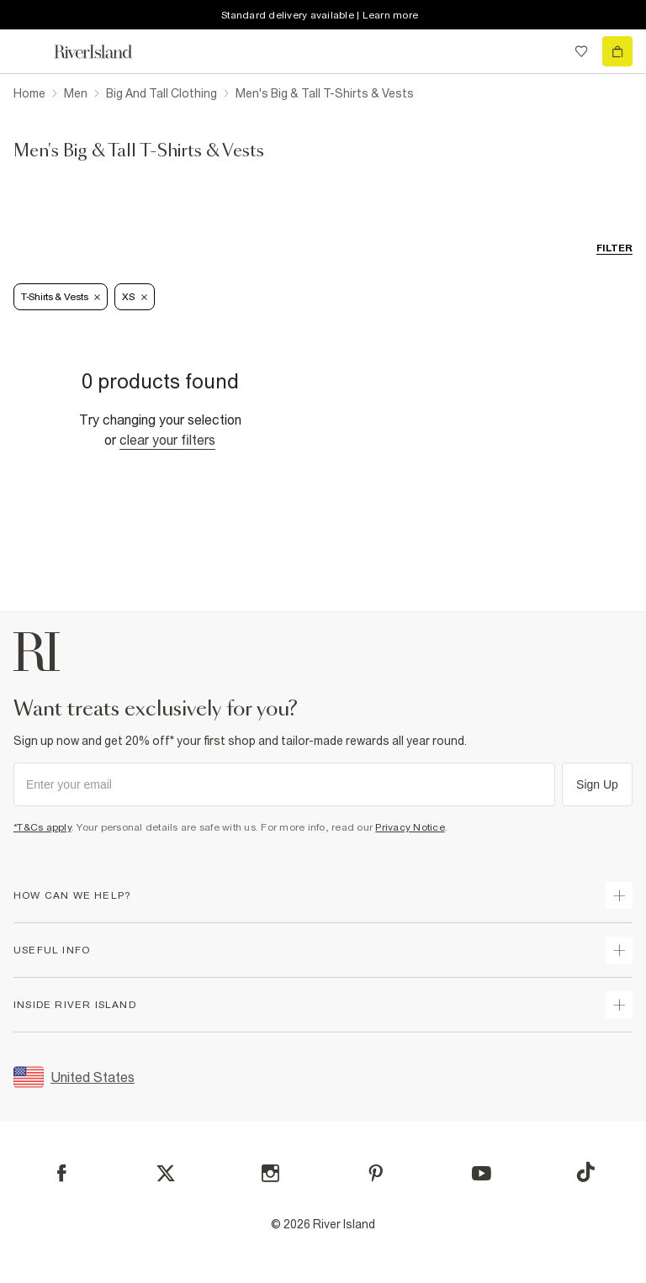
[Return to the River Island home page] (104, 51)
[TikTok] (585, 1172)
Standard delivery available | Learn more (319, 15)
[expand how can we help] (619, 895)
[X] (166, 1173)
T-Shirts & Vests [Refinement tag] (60, 297)
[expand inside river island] (619, 1004)
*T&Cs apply (42, 827)
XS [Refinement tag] (134, 297)
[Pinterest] (375, 1173)
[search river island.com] (546, 51)
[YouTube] (481, 1173)
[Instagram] (270, 1173)
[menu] (28, 51)
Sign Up (597, 784)
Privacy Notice (410, 827)
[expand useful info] (619, 950)
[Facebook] (61, 1173)
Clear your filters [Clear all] (167, 439)
